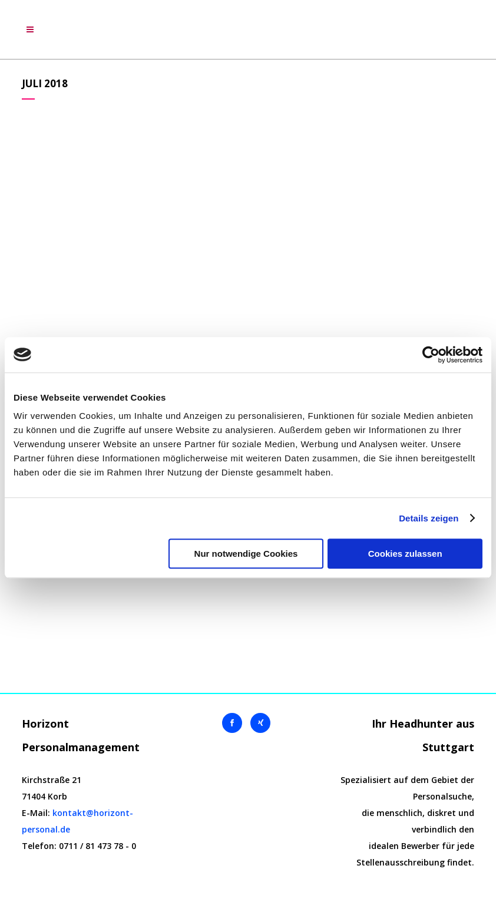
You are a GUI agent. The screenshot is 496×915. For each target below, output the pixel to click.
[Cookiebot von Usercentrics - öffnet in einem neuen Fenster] (430, 355)
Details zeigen (428, 518)
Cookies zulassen (405, 554)
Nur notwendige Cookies (246, 554)
